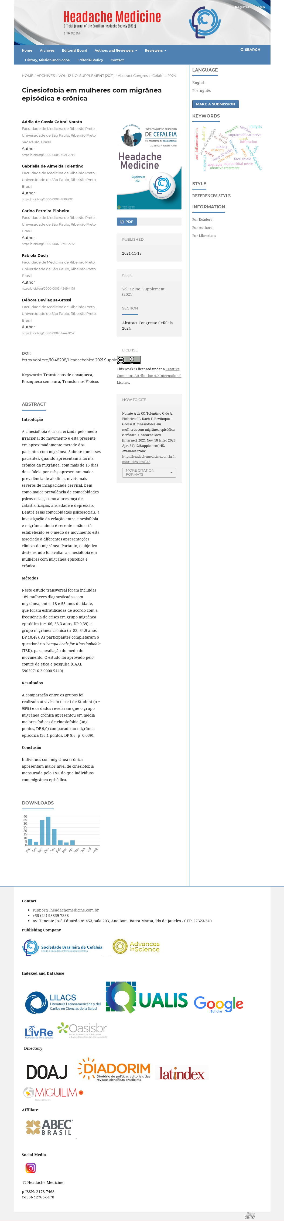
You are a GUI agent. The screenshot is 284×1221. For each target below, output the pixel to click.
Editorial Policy (90, 60)
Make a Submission (215, 104)
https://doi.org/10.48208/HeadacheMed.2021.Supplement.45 (77, 360)
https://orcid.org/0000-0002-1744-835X (48, 333)
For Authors (202, 227)
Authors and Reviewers (114, 50)
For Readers (202, 219)
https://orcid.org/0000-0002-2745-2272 (48, 244)
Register (242, 7)
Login (260, 7)
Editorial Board (74, 50)
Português (201, 90)
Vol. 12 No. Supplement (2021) (87, 75)
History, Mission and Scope (47, 60)
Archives (47, 50)
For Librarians (204, 235)
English (199, 82)
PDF (128, 221)
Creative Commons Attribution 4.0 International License (149, 375)
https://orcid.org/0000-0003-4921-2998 (48, 154)
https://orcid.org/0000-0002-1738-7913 (48, 199)
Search (251, 49)
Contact (117, 60)
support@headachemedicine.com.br (66, 910)
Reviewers (154, 50)
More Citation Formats (140, 472)
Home (27, 50)
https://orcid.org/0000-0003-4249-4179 (48, 288)
